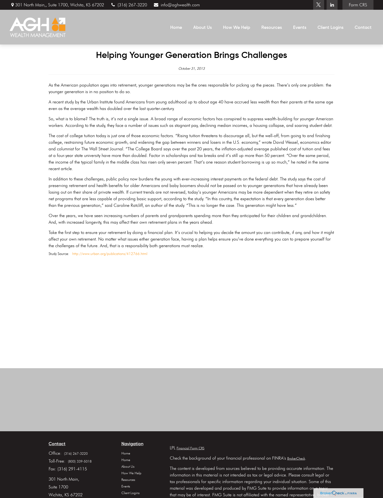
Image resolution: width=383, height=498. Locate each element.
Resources (128, 480)
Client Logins (130, 493)
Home (125, 453)
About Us (127, 467)
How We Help (131, 473)
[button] (176, 27)
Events (125, 486)
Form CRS (358, 5)
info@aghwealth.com (176, 5)
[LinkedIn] (332, 5)
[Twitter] (318, 5)
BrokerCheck (296, 458)
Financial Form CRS (190, 448)
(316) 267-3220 (128, 5)
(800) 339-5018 (80, 461)
